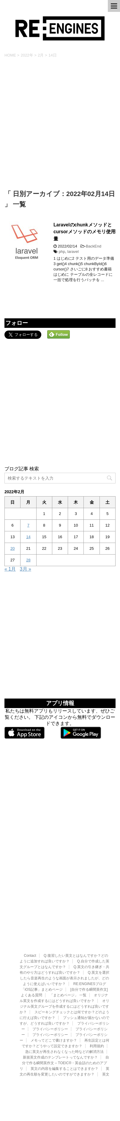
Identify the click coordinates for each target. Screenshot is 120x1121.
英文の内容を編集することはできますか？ (64, 1026)
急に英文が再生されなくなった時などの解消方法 (64, 1009)
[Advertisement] (60, 124)
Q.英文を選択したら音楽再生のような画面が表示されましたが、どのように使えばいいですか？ (64, 935)
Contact (30, 913)
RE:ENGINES (60, 1052)
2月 (41, 55)
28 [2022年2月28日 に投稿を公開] (28, 560)
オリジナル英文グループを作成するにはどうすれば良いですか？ (64, 964)
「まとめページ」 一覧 (68, 953)
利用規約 (97, 1003)
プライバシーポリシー (50, 986)
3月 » (25, 569)
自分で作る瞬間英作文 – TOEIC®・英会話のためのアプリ (64, 1020)
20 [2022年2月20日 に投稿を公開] (12, 548)
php (62, 251)
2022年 (27, 55)
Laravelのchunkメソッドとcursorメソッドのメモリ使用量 (84, 231)
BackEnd (93, 246)
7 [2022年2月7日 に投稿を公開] (28, 525)
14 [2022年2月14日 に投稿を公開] (28, 537)
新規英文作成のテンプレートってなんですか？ (60, 1015)
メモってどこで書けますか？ (54, 998)
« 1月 (10, 569)
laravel (73, 251)
